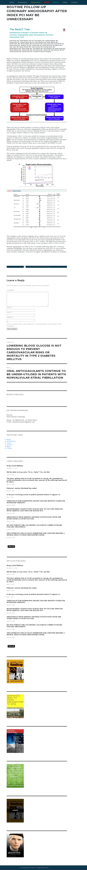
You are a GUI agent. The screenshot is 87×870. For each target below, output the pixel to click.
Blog (48, 267)
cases (65, 2)
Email (9, 312)
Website (10, 317)
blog (46, 2)
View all (11, 546)
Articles (9, 444)
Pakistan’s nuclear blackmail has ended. (22, 488)
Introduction (22, 2)
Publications (35, 2)
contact (74, 2)
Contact (9, 448)
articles (56, 2)
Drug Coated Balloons (15, 466)
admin (29, 267)
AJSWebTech (81, 867)
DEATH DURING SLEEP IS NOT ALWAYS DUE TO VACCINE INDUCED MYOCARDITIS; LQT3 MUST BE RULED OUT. (35, 510)
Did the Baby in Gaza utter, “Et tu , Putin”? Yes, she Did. (28, 472)
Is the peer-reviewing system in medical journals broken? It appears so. (33, 494)
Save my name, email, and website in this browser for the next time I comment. (34, 325)
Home (12, 2)
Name (9, 307)
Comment (10, 290)
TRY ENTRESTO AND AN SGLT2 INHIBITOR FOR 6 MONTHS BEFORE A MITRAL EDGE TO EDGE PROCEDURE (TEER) (36, 534)
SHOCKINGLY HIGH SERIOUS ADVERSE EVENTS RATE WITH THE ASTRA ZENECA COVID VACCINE (34, 518)
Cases (9, 443)
